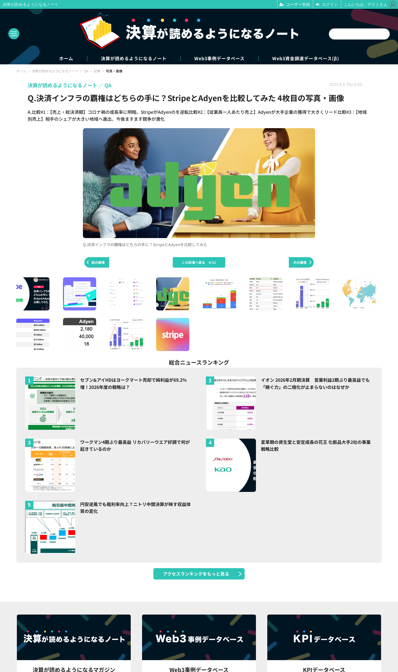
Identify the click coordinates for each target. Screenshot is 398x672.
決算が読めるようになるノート (134, 58)
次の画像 (300, 262)
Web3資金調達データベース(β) (305, 58)
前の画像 (98, 262)
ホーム (66, 58)
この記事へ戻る (199, 262)
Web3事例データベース (219, 58)
